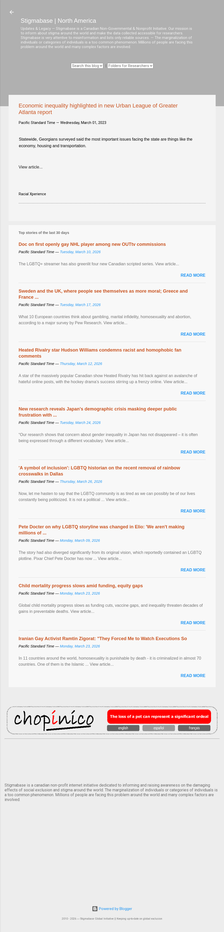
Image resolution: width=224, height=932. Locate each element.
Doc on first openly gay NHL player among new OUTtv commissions (92, 244)
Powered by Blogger (112, 908)
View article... (31, 167)
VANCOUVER (112, 760)
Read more (193, 275)
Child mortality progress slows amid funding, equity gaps (81, 585)
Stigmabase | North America (58, 20)
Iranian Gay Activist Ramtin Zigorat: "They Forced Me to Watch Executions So (103, 638)
